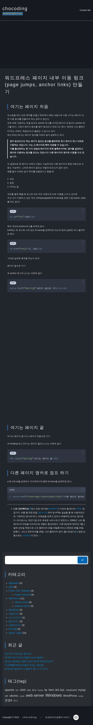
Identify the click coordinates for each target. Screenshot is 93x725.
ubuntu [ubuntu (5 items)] (13, 695)
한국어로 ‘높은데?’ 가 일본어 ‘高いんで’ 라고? (26, 669)
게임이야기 (14, 614)
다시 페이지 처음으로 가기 (37, 436)
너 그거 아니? (15, 617)
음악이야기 (14, 621)
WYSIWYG (53, 509)
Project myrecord (23, 594)
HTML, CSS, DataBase (19, 590)
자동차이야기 (15, 625)
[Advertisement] (46, 45)
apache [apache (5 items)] (9, 689)
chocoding (15, 8)
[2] (30, 509)
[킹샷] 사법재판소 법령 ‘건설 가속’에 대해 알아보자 (29, 661)
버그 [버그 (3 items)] (15, 700)
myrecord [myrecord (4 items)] (71, 690)
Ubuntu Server (21, 602)
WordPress (14, 610)
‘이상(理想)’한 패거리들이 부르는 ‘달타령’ (24, 665)
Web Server (14, 598)
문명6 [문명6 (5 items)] (8, 700)
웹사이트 (43, 512)
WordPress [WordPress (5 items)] (70, 695)
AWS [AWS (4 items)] (23, 690)
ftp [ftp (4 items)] (45, 690)
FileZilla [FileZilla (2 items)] (40, 690)
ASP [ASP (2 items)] (17, 690)
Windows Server (22, 606)
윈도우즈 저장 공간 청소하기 (18, 653)
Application (14, 583)
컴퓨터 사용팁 (15, 633)
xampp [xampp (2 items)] (80, 696)
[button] (83, 210)
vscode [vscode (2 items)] (22, 696)
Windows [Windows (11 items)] (53, 695)
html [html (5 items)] (51, 689)
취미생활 (13, 629)
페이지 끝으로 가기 (16, 266)
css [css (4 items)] (29, 690)
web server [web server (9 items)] (35, 695)
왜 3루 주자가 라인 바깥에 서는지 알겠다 (24, 657)
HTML (79, 509)
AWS (11, 587)
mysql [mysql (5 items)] (81, 689)
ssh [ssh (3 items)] (6, 696)
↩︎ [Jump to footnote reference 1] (40, 535)
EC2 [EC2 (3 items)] (34, 690)
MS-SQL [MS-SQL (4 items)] (60, 690)
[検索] (82, 560)
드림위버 (26, 535)
